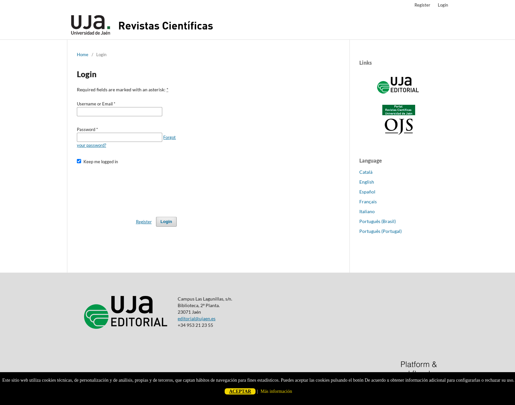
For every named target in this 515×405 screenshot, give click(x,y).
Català (365, 172)
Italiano (367, 211)
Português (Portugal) (380, 231)
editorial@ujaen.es (196, 318)
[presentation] (127, 187)
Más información (276, 391)
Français (368, 201)
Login (443, 5)
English (366, 182)
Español (367, 191)
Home (82, 54)
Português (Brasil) (377, 221)
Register (422, 5)
